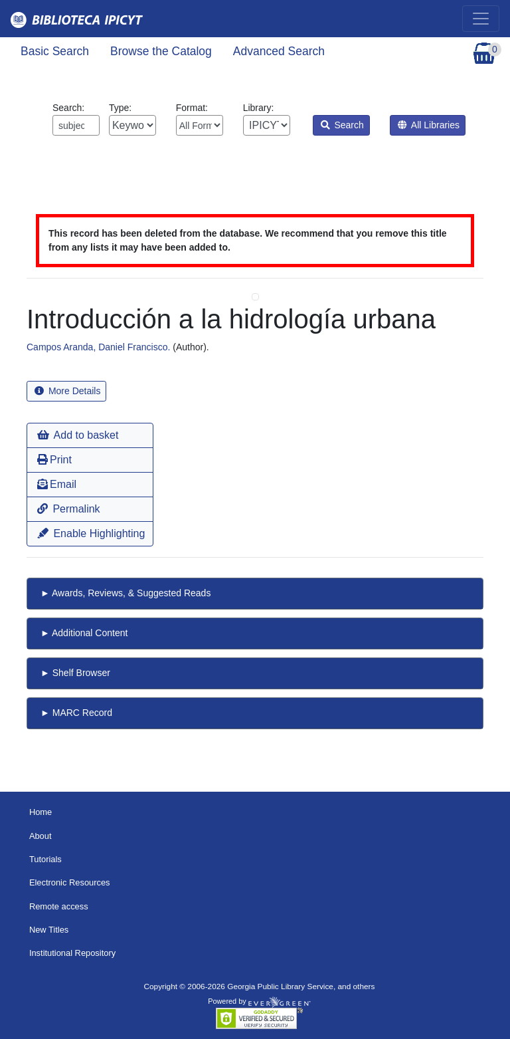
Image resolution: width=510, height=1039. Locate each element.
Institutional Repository (72, 953)
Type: (132, 119)
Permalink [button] (68, 509)
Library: (266, 119)
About (40, 836)
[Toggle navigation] (480, 18)
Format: (199, 119)
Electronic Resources (69, 882)
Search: (76, 119)
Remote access (58, 906)
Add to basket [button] (77, 435)
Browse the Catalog (161, 51)
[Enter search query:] (76, 125)
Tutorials (45, 859)
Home (40, 812)
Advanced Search (279, 51)
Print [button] (54, 459)
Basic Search (55, 51)
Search (342, 125)
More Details (67, 391)
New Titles (48, 930)
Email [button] (56, 484)
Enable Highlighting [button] (91, 533)
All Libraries (429, 125)
